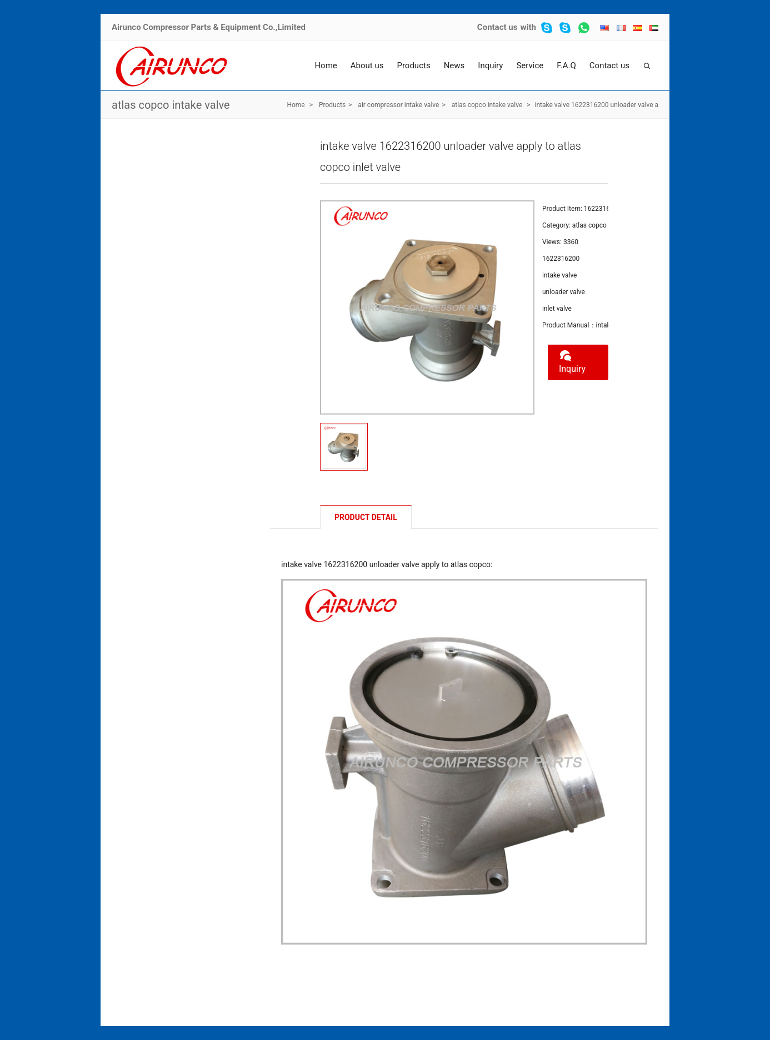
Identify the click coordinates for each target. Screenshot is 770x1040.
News (454, 65)
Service (529, 65)
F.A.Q (566, 65)
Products (413, 65)
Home (325, 65)
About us (367, 65)
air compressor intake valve (398, 105)
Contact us (497, 27)
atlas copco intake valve (171, 105)
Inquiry (490, 65)
